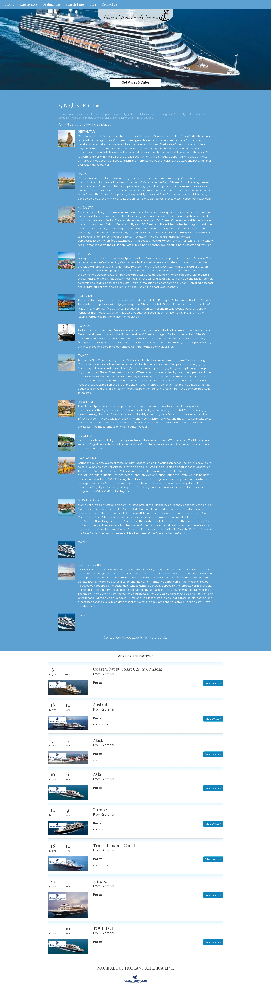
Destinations (51, 4)
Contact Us (109, 4)
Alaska (99, 740)
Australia (102, 704)
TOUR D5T (103, 928)
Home (9, 4)
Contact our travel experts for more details (135, 637)
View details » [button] (213, 683)
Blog (93, 4)
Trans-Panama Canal (114, 845)
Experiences (28, 4)
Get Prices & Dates (135, 82)
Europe (100, 809)
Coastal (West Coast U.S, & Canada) (127, 669)
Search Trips (75, 4)
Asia (97, 774)
